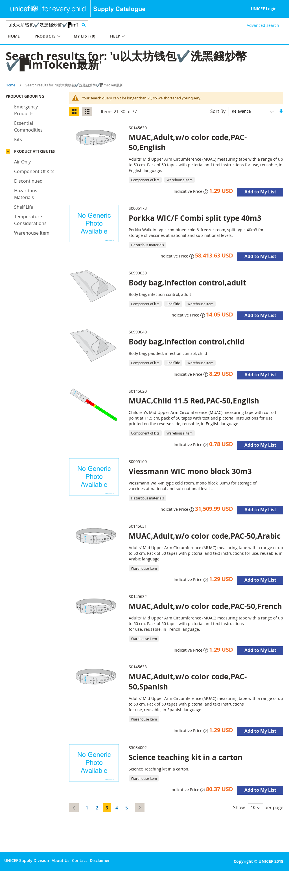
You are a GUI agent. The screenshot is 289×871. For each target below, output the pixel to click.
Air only (22, 162)
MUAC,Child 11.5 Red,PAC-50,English (194, 401)
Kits (18, 139)
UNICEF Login (264, 8)
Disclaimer (100, 860)
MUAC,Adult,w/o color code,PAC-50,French (205, 606)
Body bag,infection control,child (186, 342)
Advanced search (263, 25)
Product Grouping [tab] (25, 96)
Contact (79, 860)
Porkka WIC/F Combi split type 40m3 (195, 218)
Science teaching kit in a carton (185, 757)
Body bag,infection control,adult (187, 283)
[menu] (72, 36)
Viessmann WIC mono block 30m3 (190, 471)
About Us (60, 860)
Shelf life (23, 207)
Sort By (217, 111)
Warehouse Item (31, 233)
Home (10, 85)
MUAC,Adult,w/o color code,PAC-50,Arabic (205, 536)
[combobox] (47, 24)
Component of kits (34, 171)
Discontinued (28, 181)
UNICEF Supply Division (26, 860)
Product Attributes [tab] (34, 151)
